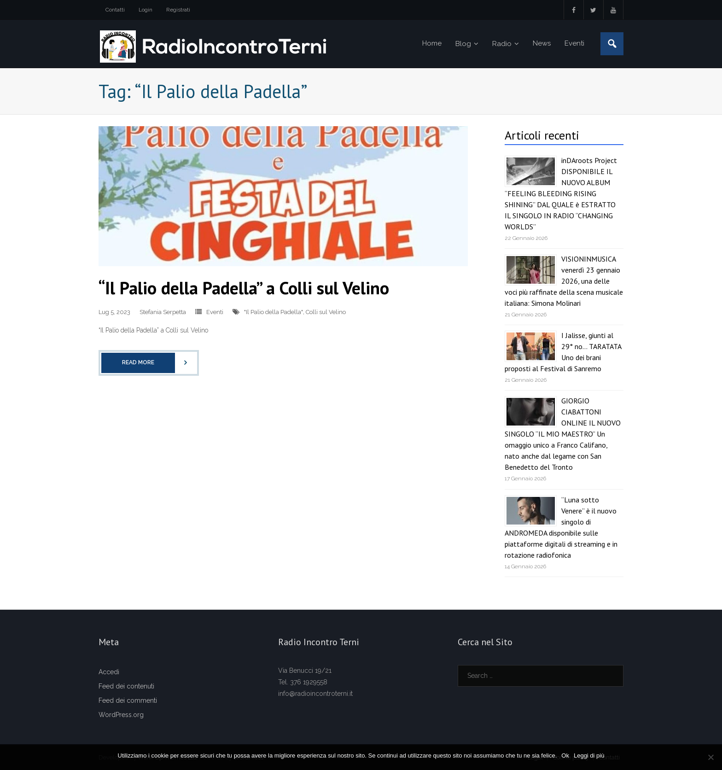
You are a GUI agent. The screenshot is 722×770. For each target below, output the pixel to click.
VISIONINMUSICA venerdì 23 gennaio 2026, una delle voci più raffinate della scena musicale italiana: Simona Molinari (564, 281)
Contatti (115, 9)
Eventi (214, 312)
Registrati (178, 9)
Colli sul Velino (326, 312)
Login (145, 9)
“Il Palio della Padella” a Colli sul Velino (244, 287)
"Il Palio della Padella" (273, 312)
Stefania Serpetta (163, 312)
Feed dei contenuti (126, 686)
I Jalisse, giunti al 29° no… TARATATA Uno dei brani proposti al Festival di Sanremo (563, 352)
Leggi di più (589, 755)
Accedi (109, 672)
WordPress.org (121, 714)
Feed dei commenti (128, 700)
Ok (565, 755)
